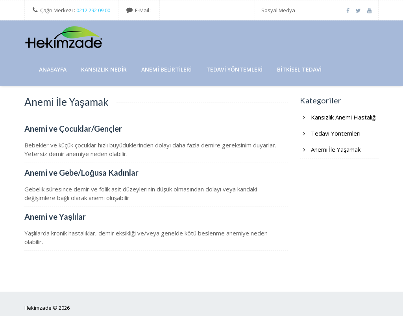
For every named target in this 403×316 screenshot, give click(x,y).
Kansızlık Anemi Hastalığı (344, 117)
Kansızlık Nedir (104, 69)
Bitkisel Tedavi (299, 69)
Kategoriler (320, 100)
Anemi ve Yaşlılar (55, 216)
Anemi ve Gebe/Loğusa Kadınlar (81, 172)
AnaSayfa (53, 69)
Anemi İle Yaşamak (335, 149)
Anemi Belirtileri (166, 69)
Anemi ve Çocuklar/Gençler (73, 128)
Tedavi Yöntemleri (234, 69)
